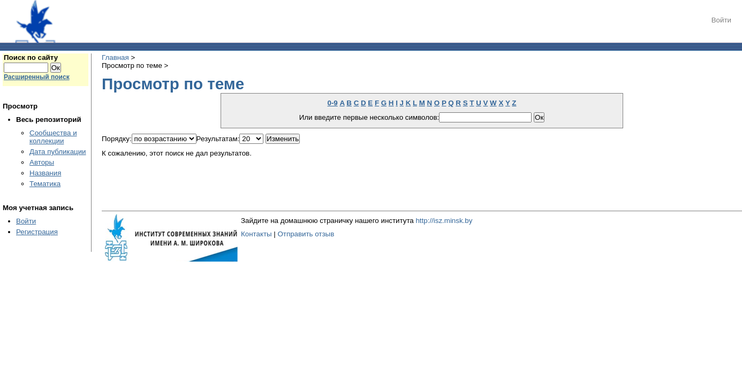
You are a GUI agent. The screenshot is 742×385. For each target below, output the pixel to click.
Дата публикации (57, 152)
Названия (45, 173)
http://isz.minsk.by (443, 221)
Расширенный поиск (37, 77)
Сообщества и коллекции (53, 137)
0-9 (332, 103)
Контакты (256, 234)
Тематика (44, 184)
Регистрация (37, 232)
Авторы (41, 162)
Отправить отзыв (305, 234)
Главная (115, 57)
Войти (721, 20)
